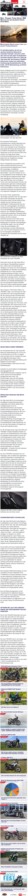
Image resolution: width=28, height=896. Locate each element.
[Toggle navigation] (24, 2)
